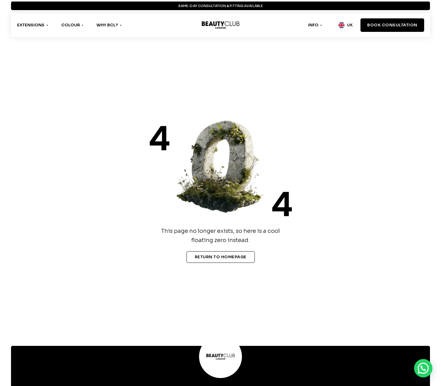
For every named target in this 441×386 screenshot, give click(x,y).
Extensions (30, 25)
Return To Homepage (221, 256)
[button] (423, 368)
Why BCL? (107, 25)
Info (313, 25)
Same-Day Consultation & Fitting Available (220, 6)
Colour (70, 25)
